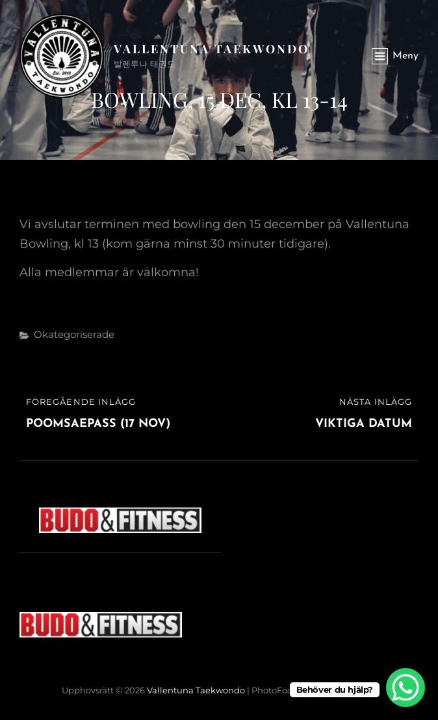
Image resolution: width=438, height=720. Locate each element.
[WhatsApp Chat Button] (405, 687)
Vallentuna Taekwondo (211, 49)
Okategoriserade (74, 334)
